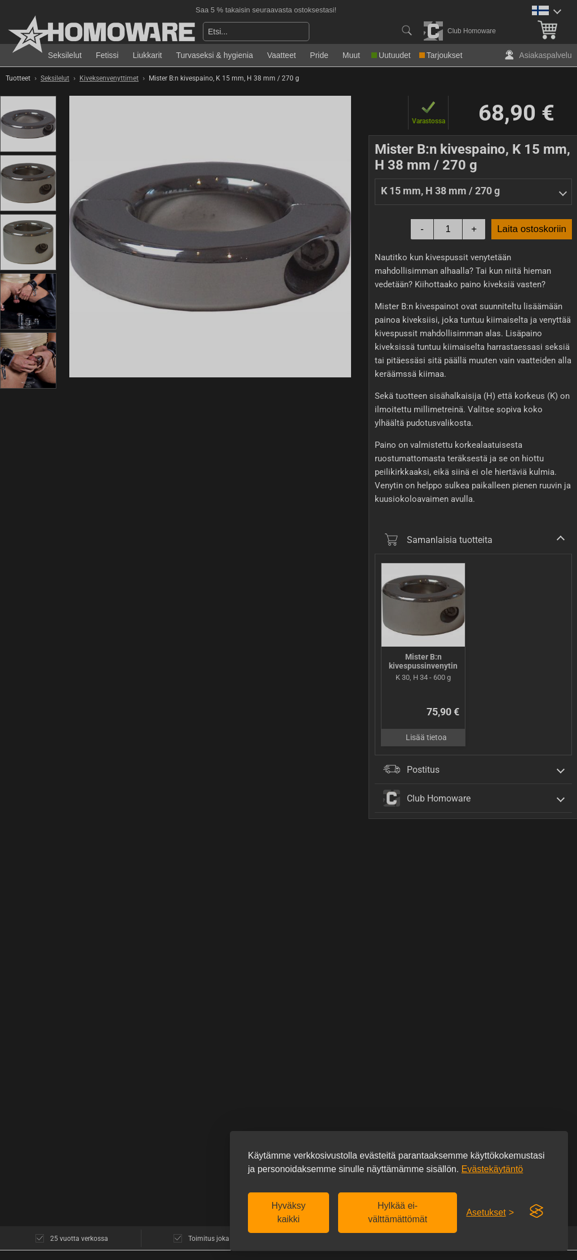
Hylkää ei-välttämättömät (397, 1212)
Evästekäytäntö (492, 1169)
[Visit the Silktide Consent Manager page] (536, 1211)
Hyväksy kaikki (288, 1212)
